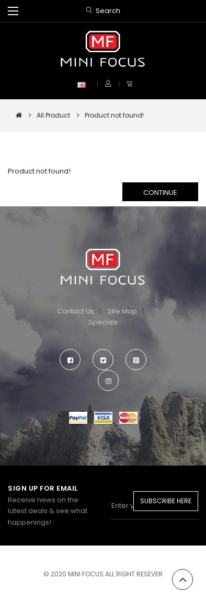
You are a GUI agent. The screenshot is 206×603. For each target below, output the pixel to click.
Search (108, 11)
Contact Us (75, 311)
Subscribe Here (165, 500)
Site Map (122, 311)
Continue (160, 193)
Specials (103, 322)
